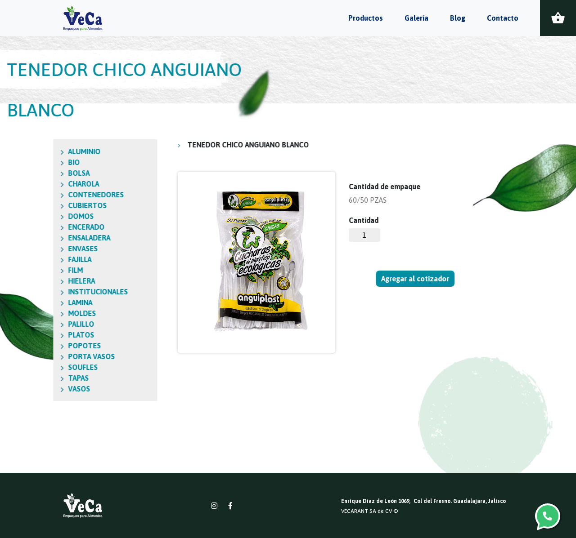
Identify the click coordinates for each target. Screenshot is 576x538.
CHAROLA (33, 183)
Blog (457, 18)
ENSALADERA (39, 237)
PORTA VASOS (41, 356)
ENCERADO (36, 227)
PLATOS (31, 334)
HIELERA (31, 281)
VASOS (29, 388)
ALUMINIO (34, 151)
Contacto (502, 18)
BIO (24, 162)
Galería (416, 18)
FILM (25, 270)
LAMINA (30, 302)
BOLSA (29, 173)
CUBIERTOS (37, 205)
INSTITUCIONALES (48, 291)
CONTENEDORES (46, 194)
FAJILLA (29, 259)
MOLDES (32, 313)
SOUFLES (33, 367)
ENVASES (33, 248)
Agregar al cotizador (416, 279)
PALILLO (31, 324)
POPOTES (34, 345)
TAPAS (28, 378)
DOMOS (31, 216)
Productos (365, 18)
